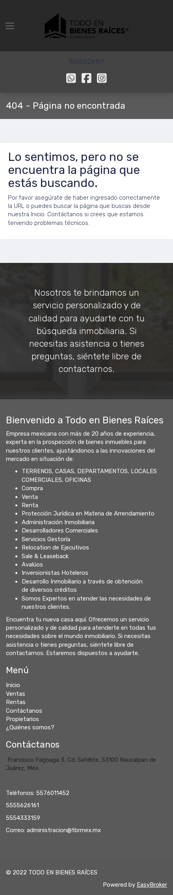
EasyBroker (152, 884)
